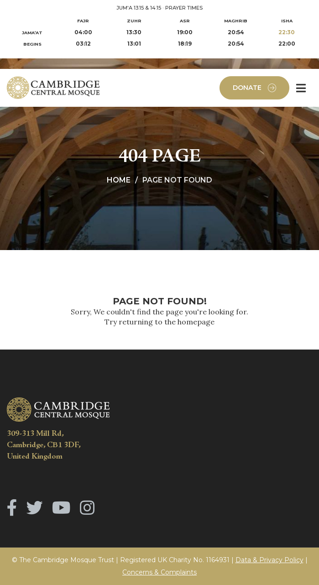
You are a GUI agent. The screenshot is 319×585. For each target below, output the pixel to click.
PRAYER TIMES (184, 8)
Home (119, 180)
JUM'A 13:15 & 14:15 (138, 8)
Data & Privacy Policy (269, 560)
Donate (254, 88)
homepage (196, 321)
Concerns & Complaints (159, 572)
